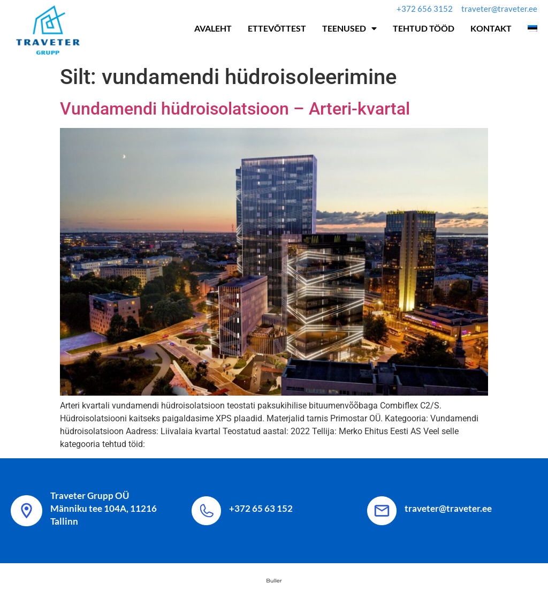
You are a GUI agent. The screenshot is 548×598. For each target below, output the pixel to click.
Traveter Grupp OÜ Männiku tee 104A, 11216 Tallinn (103, 508)
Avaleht (213, 28)
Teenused (349, 28)
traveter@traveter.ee (448, 508)
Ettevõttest (277, 28)
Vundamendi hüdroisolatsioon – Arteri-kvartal (235, 109)
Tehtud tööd (423, 28)
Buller (274, 580)
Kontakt (491, 28)
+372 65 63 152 (261, 508)
